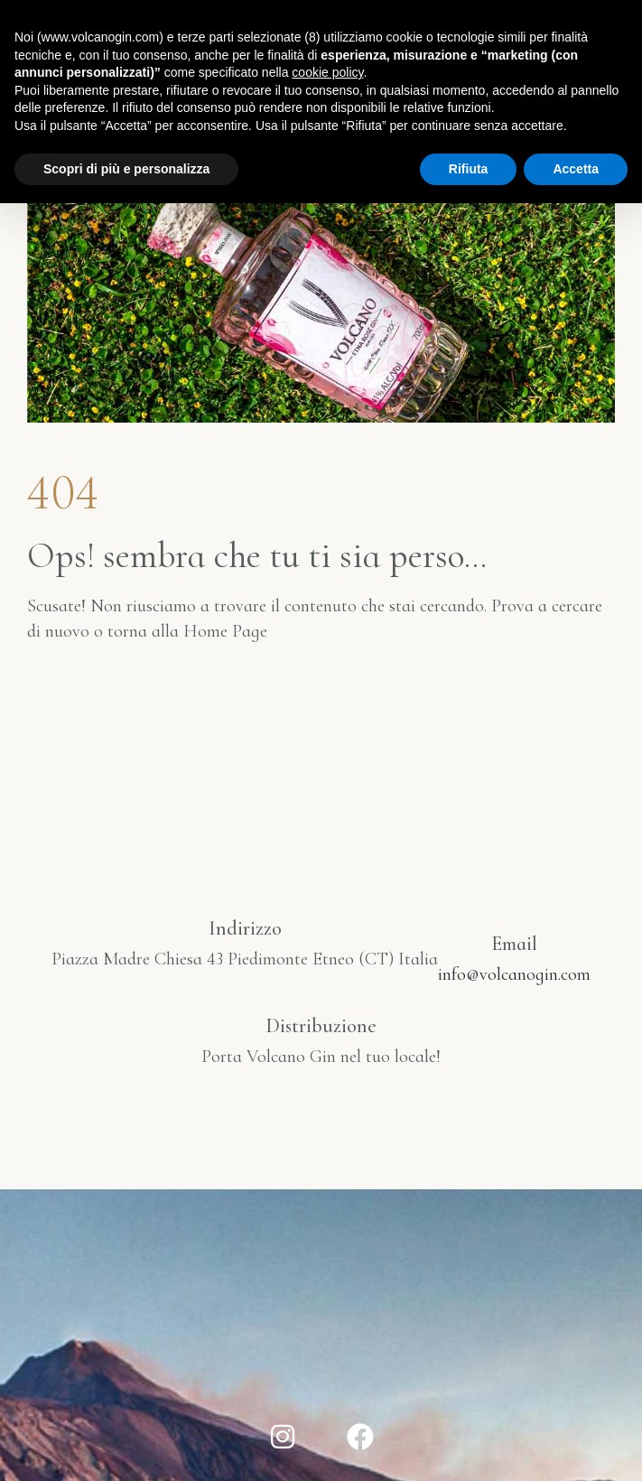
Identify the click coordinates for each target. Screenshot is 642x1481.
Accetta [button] (576, 169)
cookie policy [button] (327, 72)
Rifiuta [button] (468, 169)
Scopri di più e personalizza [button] (126, 169)
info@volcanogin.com (514, 974)
